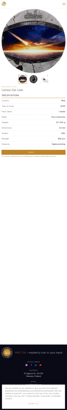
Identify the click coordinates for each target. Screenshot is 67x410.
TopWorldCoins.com (48, 156)
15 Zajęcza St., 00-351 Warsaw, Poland (33, 375)
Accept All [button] (33, 403)
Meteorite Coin (8, 87)
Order (31, 152)
